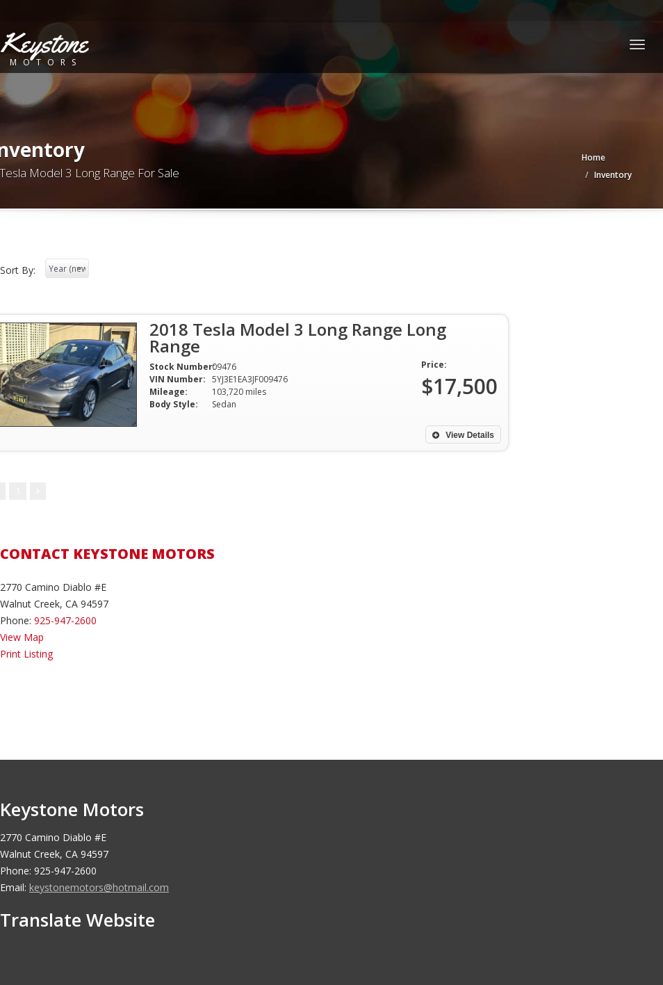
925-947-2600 (65, 620)
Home (593, 157)
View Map (22, 637)
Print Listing (26, 653)
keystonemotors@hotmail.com (99, 887)
